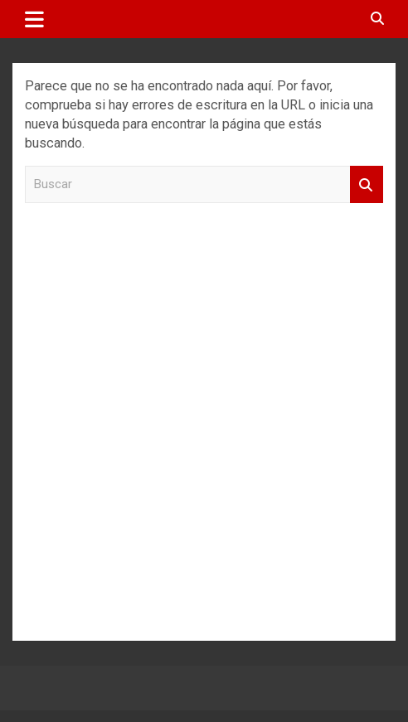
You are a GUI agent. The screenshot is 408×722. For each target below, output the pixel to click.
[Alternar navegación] (34, 19)
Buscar (366, 184)
